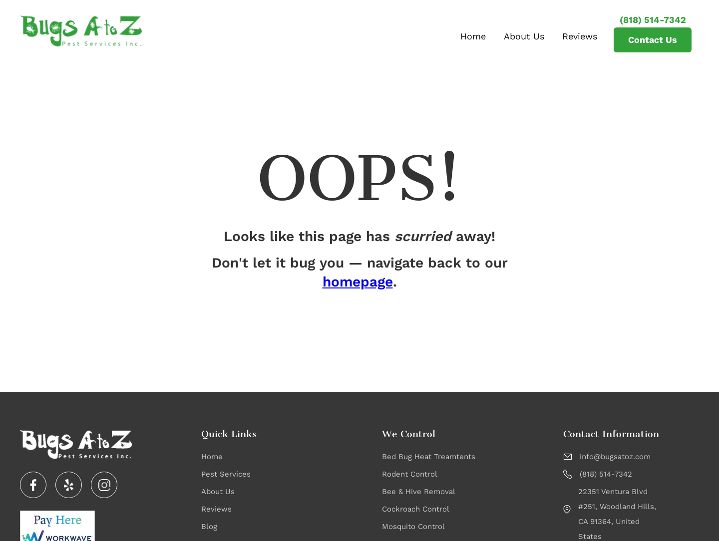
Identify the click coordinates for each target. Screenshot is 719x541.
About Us (524, 36)
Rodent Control (409, 474)
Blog (209, 526)
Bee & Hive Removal (418, 491)
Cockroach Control (415, 509)
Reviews (579, 36)
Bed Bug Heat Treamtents (428, 456)
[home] (81, 31)
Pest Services (226, 474)
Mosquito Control (413, 526)
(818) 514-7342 (653, 20)
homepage (358, 281)
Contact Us (652, 39)
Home (473, 36)
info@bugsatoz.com (615, 456)
